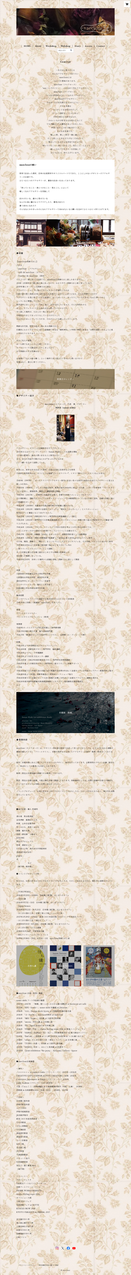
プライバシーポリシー (26, 1265)
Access (88, 46)
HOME (27, 46)
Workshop (51, 46)
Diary (78, 46)
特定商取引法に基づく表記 (49, 1265)
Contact (100, 46)
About (38, 46)
